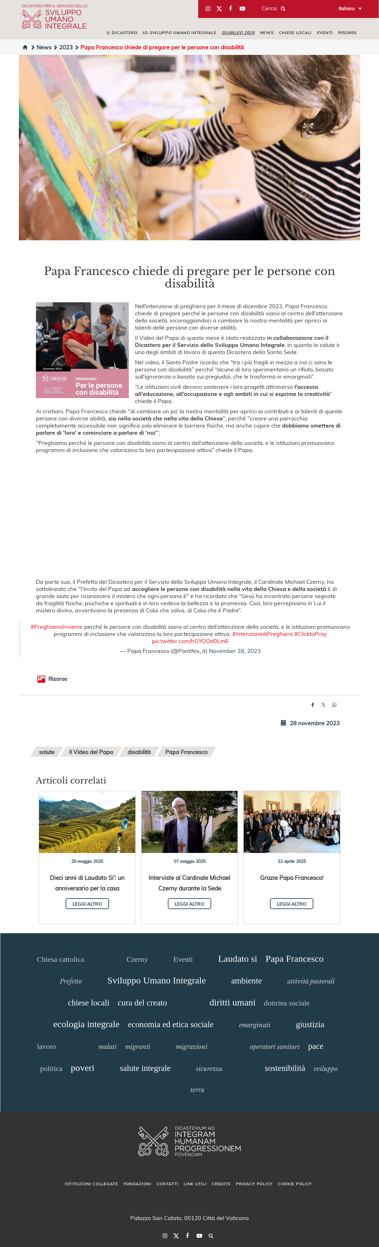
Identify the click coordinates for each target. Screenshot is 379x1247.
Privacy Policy (254, 1184)
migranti (137, 1046)
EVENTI (325, 32)
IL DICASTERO (122, 32)
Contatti (168, 1184)
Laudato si (237, 958)
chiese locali (88, 1002)
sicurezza (209, 1068)
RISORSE (347, 32)
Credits (221, 1184)
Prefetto (71, 981)
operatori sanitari (275, 1046)
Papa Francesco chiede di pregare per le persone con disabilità (159, 47)
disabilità (139, 752)
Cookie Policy (295, 1184)
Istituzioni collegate (91, 1184)
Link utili (195, 1184)
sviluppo (326, 1068)
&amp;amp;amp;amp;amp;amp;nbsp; (189, 515)
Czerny (137, 959)
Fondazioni (137, 1184)
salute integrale (145, 1068)
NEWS (267, 32)
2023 (63, 47)
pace (315, 1046)
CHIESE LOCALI (295, 32)
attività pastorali (311, 981)
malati (107, 1046)
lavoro (46, 1046)
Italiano (346, 8)
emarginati (255, 1025)
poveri (82, 1068)
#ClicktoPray (310, 633)
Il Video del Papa (91, 752)
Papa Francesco (186, 752)
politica (51, 1068)
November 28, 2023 (235, 651)
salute (46, 752)
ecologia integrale (86, 1024)
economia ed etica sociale (171, 1024)
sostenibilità (285, 1068)
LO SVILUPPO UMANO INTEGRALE (179, 32)
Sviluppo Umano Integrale (156, 980)
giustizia (310, 1024)
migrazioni (191, 1046)
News (40, 47)
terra (197, 1090)
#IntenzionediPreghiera (262, 633)
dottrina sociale (287, 1003)
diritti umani (232, 1002)
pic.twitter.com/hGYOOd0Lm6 (190, 641)
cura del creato (142, 1002)
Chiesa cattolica (60, 959)
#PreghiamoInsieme (57, 626)
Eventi (183, 959)
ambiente (246, 980)
